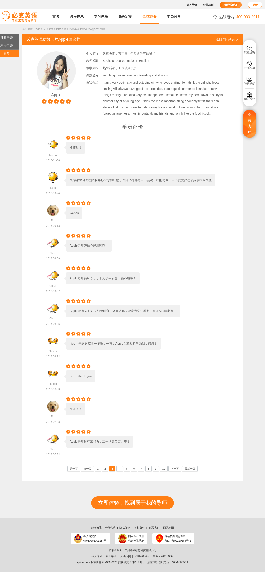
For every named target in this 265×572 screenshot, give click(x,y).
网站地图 (168, 527)
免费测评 (249, 123)
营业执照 (125, 556)
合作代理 (110, 527)
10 (163, 468)
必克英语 (152, 562)
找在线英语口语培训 (130, 562)
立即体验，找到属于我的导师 (132, 503)
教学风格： (94, 68)
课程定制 (125, 16)
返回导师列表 (227, 39)
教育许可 (111, 556)
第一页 (74, 468)
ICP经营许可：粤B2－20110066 (154, 556)
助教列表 (61, 29)
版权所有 (139, 527)
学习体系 (101, 16)
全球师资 (149, 16)
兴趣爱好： (94, 75)
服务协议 (96, 527)
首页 (55, 16)
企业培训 (208, 4)
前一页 (87, 468)
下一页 (175, 468)
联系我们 (154, 527)
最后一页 (190, 468)
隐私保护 (124, 527)
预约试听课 (230, 4)
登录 (255, 4)
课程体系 (77, 16)
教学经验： (94, 60)
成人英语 (191, 4)
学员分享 (174, 16)
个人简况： (94, 53)
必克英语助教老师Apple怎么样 (87, 29)
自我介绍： (94, 82)
